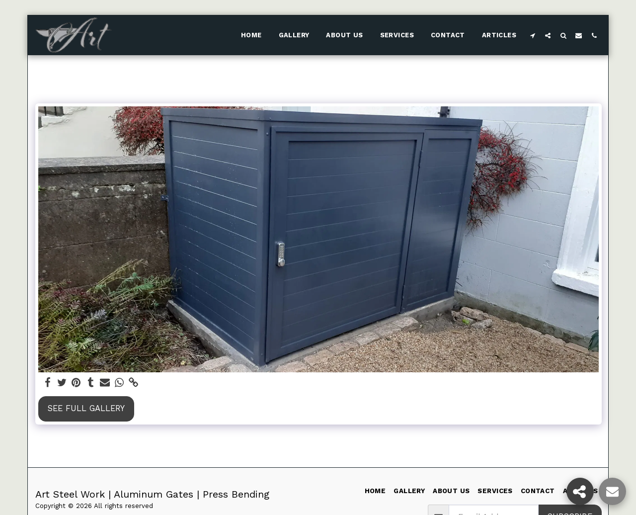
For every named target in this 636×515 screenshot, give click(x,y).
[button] (532, 35)
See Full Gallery (86, 408)
